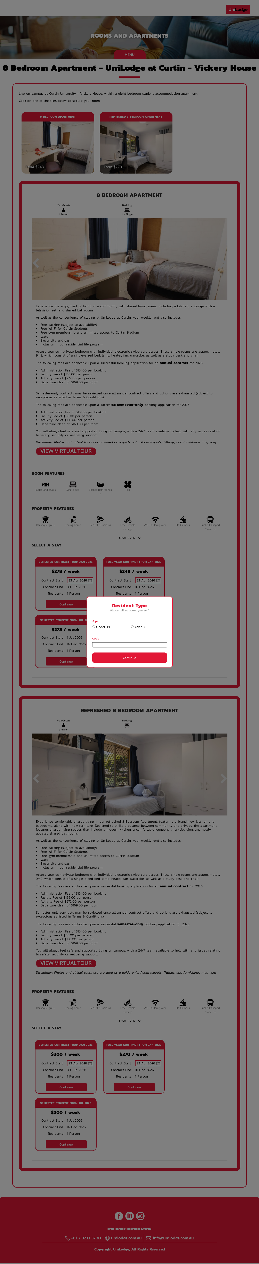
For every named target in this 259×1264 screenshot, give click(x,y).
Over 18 (138, 627)
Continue (129, 657)
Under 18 (101, 627)
